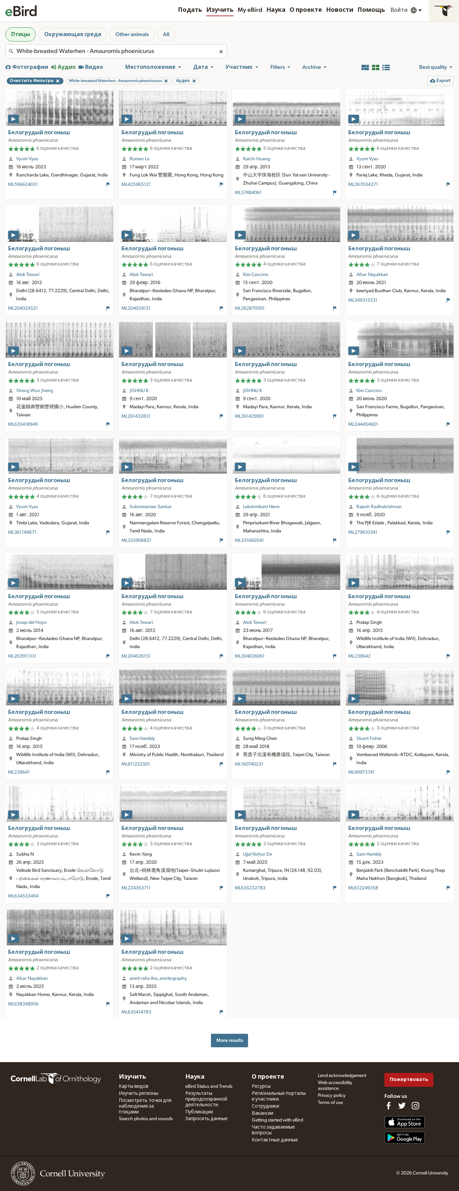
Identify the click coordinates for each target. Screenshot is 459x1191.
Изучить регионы (138, 1093)
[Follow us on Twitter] (402, 1106)
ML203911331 (22, 656)
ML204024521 (23, 308)
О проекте (306, 10)
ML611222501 (136, 764)
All (166, 34)
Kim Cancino (255, 274)
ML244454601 (363, 424)
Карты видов (133, 1086)
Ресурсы (261, 1086)
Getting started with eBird (277, 1120)
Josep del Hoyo (31, 622)
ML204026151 (136, 656)
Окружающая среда (72, 34)
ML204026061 (250, 656)
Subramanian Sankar (151, 506)
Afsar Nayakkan (372, 274)
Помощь (371, 10)
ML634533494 (23, 896)
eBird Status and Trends (209, 1086)
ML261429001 (249, 416)
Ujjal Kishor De (257, 854)
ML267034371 (363, 184)
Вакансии (262, 1113)
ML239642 (359, 656)
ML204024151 (136, 308)
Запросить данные (206, 1118)
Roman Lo (140, 159)
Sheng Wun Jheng (34, 390)
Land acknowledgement (342, 1075)
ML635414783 (136, 1012)
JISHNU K (139, 390)
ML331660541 (249, 540)
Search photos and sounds (146, 1118)
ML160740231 (249, 764)
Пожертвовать (409, 1079)
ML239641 (19, 772)
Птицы (20, 34)
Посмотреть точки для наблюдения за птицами (145, 1106)
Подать (190, 10)
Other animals (132, 34)
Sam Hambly (142, 738)
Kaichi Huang (256, 159)
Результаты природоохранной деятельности (206, 1099)
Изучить (220, 10)
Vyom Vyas (27, 159)
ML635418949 (23, 424)
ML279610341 (362, 532)
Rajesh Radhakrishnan (379, 506)
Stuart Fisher (369, 738)
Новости (339, 10)
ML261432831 (136, 416)
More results (229, 1040)
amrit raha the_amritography (158, 978)
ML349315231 (362, 300)
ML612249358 (363, 888)
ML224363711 (136, 888)
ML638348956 (23, 1004)
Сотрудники (265, 1106)
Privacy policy (332, 1095)
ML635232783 (250, 888)
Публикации (199, 1112)
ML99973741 (361, 772)
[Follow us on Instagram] (415, 1106)
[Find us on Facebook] (388, 1106)
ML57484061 (248, 192)
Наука (276, 10)
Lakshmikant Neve (261, 506)
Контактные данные (275, 1140)
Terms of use (330, 1102)
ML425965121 (136, 184)
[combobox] (116, 51)
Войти (399, 10)
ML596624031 (23, 184)
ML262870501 (250, 308)
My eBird (250, 10)
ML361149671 (22, 532)
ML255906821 (136, 540)
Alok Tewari (27, 274)
